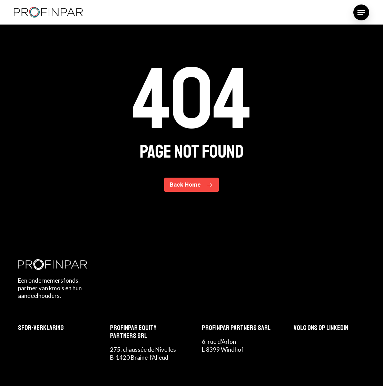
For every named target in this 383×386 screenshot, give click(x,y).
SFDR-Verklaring (41, 327)
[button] (361, 12)
